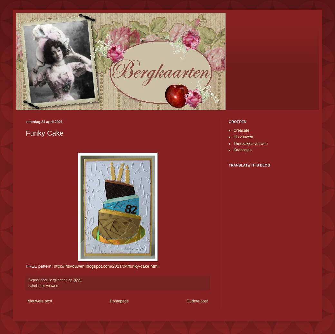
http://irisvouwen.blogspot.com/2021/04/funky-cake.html (106, 266)
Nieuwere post (39, 301)
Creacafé (241, 130)
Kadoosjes (243, 150)
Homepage (119, 301)
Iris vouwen (49, 286)
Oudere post (197, 301)
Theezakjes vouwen (251, 143)
